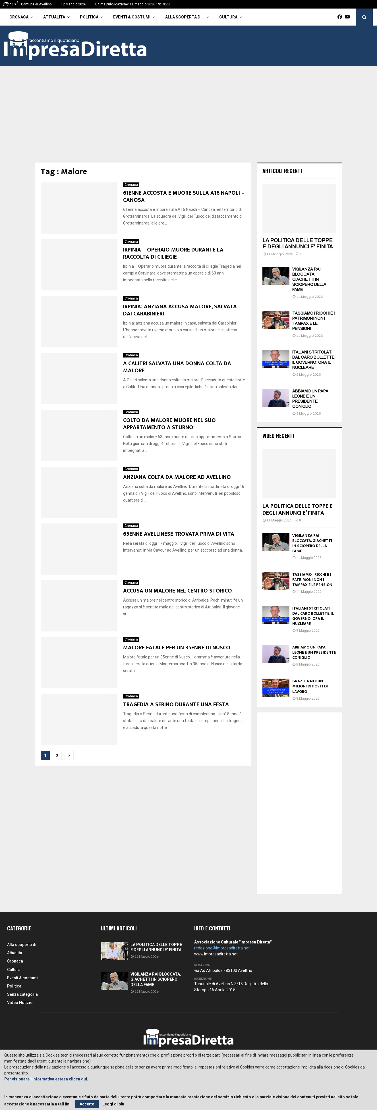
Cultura (228, 17)
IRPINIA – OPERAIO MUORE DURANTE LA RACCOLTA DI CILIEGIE (173, 253)
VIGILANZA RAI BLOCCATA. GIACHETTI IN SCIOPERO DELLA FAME (309, 279)
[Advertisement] (188, 120)
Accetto (87, 1104)
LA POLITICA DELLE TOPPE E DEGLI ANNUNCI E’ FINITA (297, 244)
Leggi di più (113, 1104)
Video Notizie (19, 1002)
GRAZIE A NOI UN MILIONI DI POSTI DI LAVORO (310, 686)
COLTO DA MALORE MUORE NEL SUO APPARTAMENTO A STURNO (169, 423)
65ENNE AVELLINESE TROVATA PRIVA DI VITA (178, 534)
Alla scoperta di (21, 944)
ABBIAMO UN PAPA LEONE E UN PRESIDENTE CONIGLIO (314, 652)
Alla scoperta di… (184, 17)
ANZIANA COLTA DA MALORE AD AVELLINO (177, 477)
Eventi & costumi (131, 17)
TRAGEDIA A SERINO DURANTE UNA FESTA (176, 704)
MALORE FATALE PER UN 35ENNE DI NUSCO (176, 647)
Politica (89, 17)
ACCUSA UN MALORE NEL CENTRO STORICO (177, 591)
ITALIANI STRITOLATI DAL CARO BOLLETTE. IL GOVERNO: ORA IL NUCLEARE (313, 616)
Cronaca (18, 17)
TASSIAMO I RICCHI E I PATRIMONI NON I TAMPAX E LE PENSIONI (313, 579)
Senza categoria (22, 994)
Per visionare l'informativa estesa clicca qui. (46, 1079)
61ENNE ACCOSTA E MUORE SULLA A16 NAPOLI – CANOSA (184, 196)
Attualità (54, 17)
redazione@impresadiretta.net (222, 948)
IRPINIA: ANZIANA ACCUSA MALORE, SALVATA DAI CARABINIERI (180, 310)
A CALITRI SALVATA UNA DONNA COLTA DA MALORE (177, 367)
